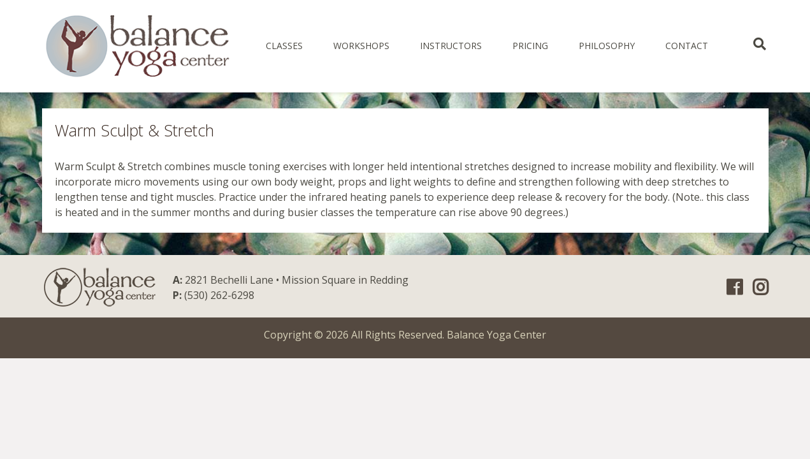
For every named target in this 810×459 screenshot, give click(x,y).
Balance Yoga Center (496, 335)
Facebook (734, 287)
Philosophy (607, 46)
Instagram (761, 287)
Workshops (361, 46)
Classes (284, 46)
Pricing (530, 46)
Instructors (451, 46)
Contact (686, 46)
